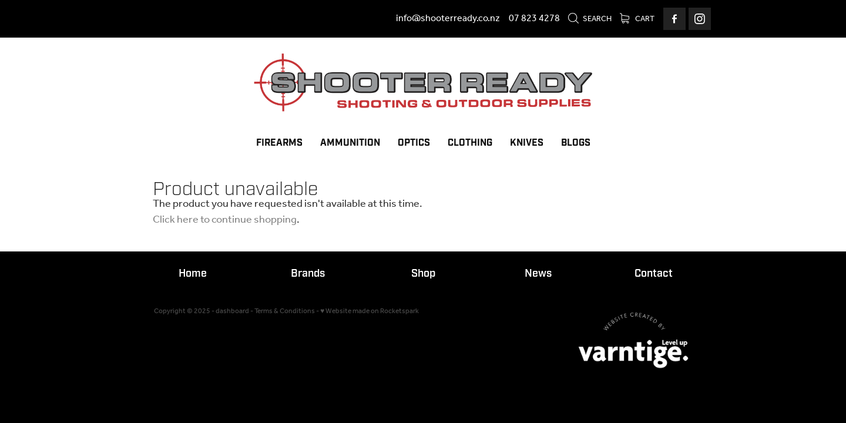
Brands (308, 273)
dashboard (232, 311)
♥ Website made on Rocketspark (369, 311)
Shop (423, 273)
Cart (637, 19)
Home (193, 273)
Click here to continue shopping (225, 220)
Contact (653, 273)
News (538, 273)
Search (590, 19)
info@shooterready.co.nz (448, 18)
